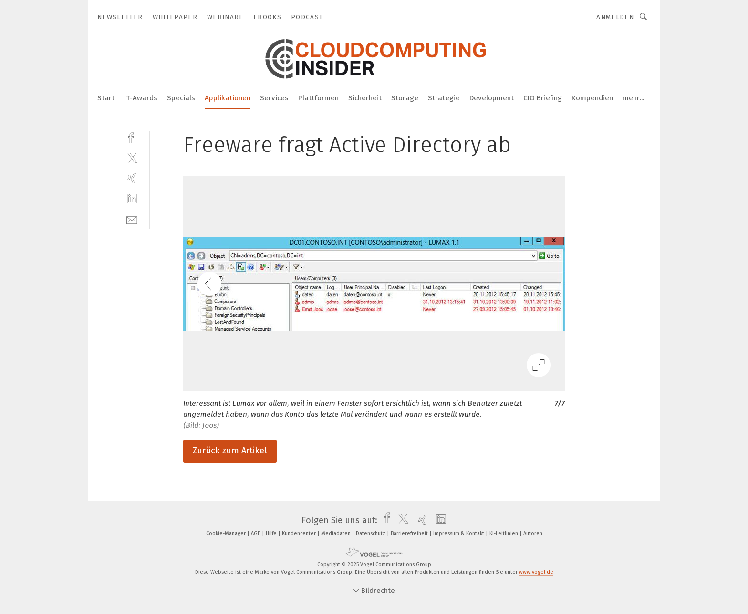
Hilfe (272, 533)
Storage (404, 98)
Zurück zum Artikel (230, 450)
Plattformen (318, 98)
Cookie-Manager (226, 533)
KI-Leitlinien (504, 533)
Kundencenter (299, 533)
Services (274, 98)
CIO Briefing (542, 98)
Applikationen (227, 98)
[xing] (132, 178)
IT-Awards (140, 98)
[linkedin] (132, 199)
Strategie (444, 98)
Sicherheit (365, 98)
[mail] (132, 219)
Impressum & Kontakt (459, 533)
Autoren (532, 533)
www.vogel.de (536, 572)
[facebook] (132, 137)
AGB (256, 533)
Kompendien (592, 98)
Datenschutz (371, 533)
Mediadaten (336, 533)
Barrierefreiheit (410, 533)
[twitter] (132, 157)
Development (491, 98)
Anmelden (615, 17)
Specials (181, 98)
